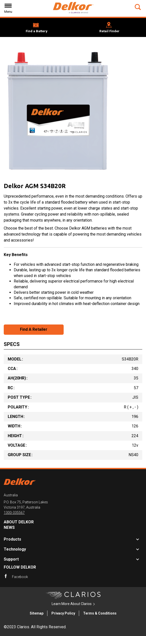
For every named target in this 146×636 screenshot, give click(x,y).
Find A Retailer (33, 329)
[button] (138, 7)
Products (12, 539)
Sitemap (36, 613)
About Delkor (19, 522)
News (9, 527)
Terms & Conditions (100, 613)
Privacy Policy (63, 613)
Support (11, 559)
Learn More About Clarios (72, 604)
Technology (15, 549)
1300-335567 (14, 513)
